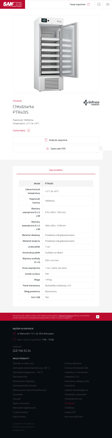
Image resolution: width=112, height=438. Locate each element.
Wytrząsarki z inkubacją (23, 381)
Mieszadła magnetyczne (24, 408)
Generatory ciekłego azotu (77, 381)
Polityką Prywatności (66, 316)
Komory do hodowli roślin (76, 368)
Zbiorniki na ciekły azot (23, 363)
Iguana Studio (20, 430)
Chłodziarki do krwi (73, 399)
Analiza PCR (70, 412)
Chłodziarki (17, 100)
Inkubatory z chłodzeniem (76, 372)
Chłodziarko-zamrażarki (75, 394)
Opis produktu (56, 170)
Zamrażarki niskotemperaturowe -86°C (31, 368)
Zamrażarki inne (20, 377)
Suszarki (17, 399)
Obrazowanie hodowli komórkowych (30, 390)
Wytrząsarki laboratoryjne (25, 385)
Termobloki (18, 394)
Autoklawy (70, 408)
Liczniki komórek (20, 412)
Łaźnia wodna (19, 416)
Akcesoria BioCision (74, 416)
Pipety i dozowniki (21, 403)
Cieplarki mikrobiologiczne (76, 390)
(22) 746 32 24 (22, 350)
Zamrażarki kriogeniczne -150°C (28, 372)
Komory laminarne (73, 363)
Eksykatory (70, 385)
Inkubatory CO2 (72, 377)
